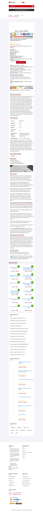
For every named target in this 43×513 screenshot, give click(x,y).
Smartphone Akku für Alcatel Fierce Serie (17, 354)
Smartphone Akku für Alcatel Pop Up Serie (17, 349)
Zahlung (23, 450)
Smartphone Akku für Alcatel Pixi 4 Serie (17, 352)
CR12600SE (19, 427)
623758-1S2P (26, 427)
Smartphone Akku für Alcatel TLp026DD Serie (18, 346)
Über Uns (24, 448)
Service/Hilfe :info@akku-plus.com (21, 9)
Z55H (17, 433)
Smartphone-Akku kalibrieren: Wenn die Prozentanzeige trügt (13, 464)
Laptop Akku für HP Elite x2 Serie (16, 325)
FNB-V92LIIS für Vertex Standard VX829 (25, 379)
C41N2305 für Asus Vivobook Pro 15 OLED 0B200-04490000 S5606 (28, 284)
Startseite (10, 15)
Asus (22, 15)
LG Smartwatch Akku (26, 480)
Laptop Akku (11, 483)
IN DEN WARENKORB (20, 62)
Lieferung (24, 454)
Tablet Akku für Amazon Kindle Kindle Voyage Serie (19, 331)
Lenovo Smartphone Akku (26, 478)
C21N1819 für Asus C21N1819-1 (14, 283)
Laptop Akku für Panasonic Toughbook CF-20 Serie (19, 328)
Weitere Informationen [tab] (25, 90)
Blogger (10, 468)
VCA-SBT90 (29, 430)
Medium (13, 468)
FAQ (23, 456)
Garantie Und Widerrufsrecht (27, 452)
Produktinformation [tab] (14, 90)
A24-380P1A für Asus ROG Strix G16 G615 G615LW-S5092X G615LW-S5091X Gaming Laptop (28, 268)
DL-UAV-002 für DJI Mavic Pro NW (24, 397)
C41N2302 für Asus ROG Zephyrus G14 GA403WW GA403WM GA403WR (14, 292)
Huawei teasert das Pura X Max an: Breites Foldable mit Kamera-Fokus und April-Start (14, 460)
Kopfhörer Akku (11, 478)
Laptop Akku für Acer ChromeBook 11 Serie (17, 318)
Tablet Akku (17, 15)
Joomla (16, 468)
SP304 (12, 433)
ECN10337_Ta (15, 50)
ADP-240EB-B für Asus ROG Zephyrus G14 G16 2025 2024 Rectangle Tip (28, 276)
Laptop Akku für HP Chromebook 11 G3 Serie (18, 323)
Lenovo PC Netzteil (25, 485)
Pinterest (10, 469)
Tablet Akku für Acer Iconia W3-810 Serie (17, 336)
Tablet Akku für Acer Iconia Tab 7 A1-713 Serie (18, 333)
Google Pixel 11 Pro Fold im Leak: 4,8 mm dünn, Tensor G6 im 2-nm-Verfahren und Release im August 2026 (14, 450)
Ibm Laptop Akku (25, 476)
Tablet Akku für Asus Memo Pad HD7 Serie (17, 341)
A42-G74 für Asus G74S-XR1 (15, 306)
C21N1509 (12, 156)
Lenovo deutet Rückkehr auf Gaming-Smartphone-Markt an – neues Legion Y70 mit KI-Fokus (15, 455)
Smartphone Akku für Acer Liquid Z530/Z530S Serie (19, 344)
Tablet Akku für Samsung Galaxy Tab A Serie (18, 339)
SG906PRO (13, 427)
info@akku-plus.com (17, 494)
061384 (12, 430)
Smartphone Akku (12, 485)
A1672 (17, 430)
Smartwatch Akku (12, 476)
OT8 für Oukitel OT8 (21, 414)
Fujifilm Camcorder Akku (26, 483)
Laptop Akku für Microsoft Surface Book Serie (18, 320)
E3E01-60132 (22, 430)
